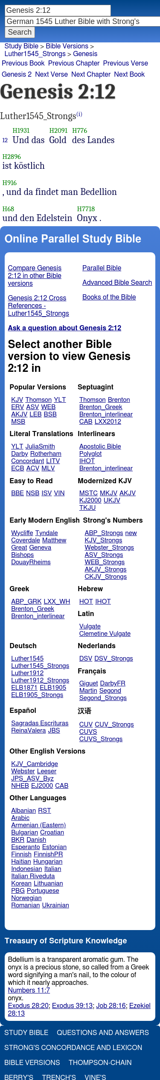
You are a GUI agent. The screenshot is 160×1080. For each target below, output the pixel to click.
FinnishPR (48, 854)
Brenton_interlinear (106, 414)
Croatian (52, 832)
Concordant (27, 461)
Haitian (21, 862)
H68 (9, 209)
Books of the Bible (109, 297)
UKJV (112, 500)
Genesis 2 (17, 74)
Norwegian (26, 898)
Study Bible (21, 46)
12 (5, 140)
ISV (46, 493)
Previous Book (23, 63)
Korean (21, 883)
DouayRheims (31, 562)
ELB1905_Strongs (37, 695)
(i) (79, 114)
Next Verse (51, 74)
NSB (32, 493)
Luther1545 (27, 658)
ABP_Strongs (103, 533)
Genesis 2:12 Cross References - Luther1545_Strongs (38, 306)
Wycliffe (22, 533)
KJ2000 (90, 500)
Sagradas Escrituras (39, 723)
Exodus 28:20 (28, 1005)
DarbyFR (113, 683)
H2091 (58, 130)
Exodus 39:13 (72, 1005)
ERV (17, 407)
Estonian (54, 847)
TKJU (87, 508)
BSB (50, 414)
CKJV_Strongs (105, 577)
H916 (10, 183)
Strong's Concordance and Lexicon (73, 1047)
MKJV (108, 493)
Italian (52, 869)
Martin (88, 691)
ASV (32, 407)
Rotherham (45, 454)
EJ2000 (42, 786)
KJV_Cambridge (34, 764)
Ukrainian (55, 905)
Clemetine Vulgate (105, 634)
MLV (48, 468)
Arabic (20, 818)
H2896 (12, 157)
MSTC (88, 493)
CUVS (88, 732)
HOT (86, 601)
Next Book (129, 74)
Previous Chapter (74, 63)
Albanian (23, 811)
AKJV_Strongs (105, 569)
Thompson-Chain (100, 1062)
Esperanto (25, 847)
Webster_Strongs (109, 547)
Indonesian (26, 869)
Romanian (25, 905)
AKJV (19, 414)
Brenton (119, 400)
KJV (17, 400)
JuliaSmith (40, 446)
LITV (53, 461)
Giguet (88, 683)
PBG (18, 891)
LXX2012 (108, 422)
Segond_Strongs (103, 698)
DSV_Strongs (113, 658)
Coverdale (25, 540)
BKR (17, 840)
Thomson (38, 400)
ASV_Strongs (103, 555)
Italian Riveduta (33, 876)
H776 (79, 130)
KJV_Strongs (103, 540)
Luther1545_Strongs (40, 666)
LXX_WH (57, 601)
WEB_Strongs (104, 562)
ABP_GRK (26, 601)
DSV (86, 658)
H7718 (86, 209)
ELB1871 (24, 688)
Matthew (54, 540)
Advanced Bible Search (117, 282)
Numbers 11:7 (29, 990)
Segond (110, 691)
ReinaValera (28, 730)
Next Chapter (91, 74)
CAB (86, 422)
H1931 (20, 130)
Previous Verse (125, 63)
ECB (17, 468)
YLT (60, 400)
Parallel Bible (101, 268)
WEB (48, 407)
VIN (59, 493)
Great (19, 547)
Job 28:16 (111, 1005)
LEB (35, 414)
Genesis (85, 54)
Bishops (22, 555)
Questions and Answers (103, 1032)
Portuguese (43, 891)
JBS (54, 730)
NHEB (20, 786)
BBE (17, 493)
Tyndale (46, 533)
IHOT (87, 461)
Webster (23, 771)
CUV (86, 724)
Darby (19, 454)
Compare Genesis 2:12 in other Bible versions (35, 276)
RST (44, 811)
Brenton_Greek (100, 407)
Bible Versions (67, 46)
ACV (33, 468)
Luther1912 (27, 673)
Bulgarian (24, 832)
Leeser (46, 771)
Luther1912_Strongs (40, 680)
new (131, 533)
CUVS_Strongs (101, 739)
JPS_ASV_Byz (32, 778)
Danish (36, 840)
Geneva (40, 547)
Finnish (21, 854)
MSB (18, 422)
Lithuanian (48, 883)
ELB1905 (53, 688)
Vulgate (90, 626)
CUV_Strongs (114, 724)
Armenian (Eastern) (38, 825)
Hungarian (48, 862)
